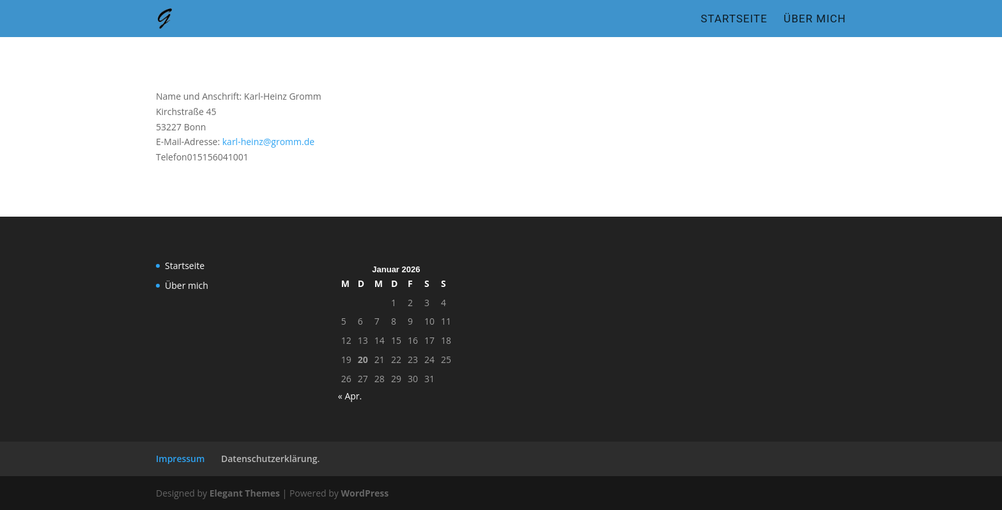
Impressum (180, 458)
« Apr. (350, 396)
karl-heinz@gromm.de (268, 141)
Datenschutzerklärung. (270, 458)
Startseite (733, 19)
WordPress (365, 493)
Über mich (814, 19)
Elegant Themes (245, 493)
